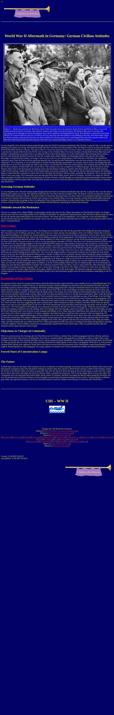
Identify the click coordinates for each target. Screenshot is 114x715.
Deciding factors (47, 437)
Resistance (48, 439)
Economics (87, 437)
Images (61, 442)
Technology (72, 439)
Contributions (45, 442)
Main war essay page (61, 446)
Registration (76, 442)
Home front (97, 437)
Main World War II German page (60, 433)
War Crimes (8, 225)
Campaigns (17, 437)
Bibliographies (32, 442)
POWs (39, 439)
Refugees (63, 439)
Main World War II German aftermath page (60, 431)
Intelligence (107, 437)
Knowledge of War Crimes (17, 278)
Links (68, 442)
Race (56, 439)
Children (27, 437)
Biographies (6, 437)
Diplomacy (60, 437)
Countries (35, 437)
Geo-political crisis (73, 437)
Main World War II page (61, 435)
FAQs (54, 442)
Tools (85, 442)
